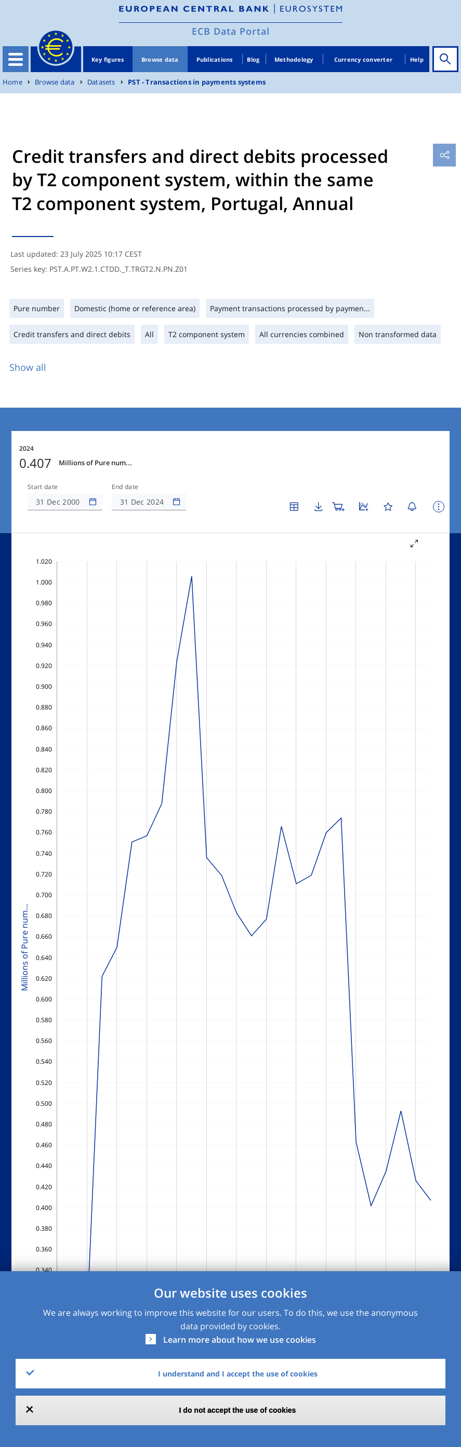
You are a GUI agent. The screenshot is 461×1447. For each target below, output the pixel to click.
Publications (214, 59)
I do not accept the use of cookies (237, 1410)
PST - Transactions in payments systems (197, 82)
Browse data (160, 59)
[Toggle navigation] (16, 59)
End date (125, 487)
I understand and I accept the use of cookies (238, 1374)
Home (12, 82)
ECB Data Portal (231, 31)
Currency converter (363, 59)
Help (417, 59)
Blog (253, 59)
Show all (27, 367)
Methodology (293, 59)
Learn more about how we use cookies (239, 1339)
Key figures (107, 59)
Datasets (101, 82)
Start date (43, 487)
